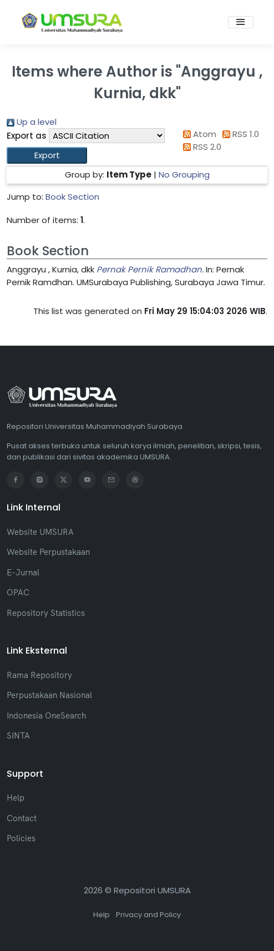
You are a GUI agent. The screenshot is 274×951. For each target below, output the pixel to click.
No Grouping (184, 174)
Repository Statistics (46, 613)
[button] (47, 155)
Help (15, 797)
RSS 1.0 (239, 134)
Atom (197, 134)
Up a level (32, 122)
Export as (27, 135)
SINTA (18, 735)
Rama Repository (39, 675)
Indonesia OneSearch (46, 715)
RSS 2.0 (200, 147)
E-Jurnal (23, 572)
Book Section (72, 197)
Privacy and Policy (148, 914)
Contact (22, 818)
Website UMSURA (40, 532)
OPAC (18, 592)
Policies (21, 838)
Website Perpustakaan (48, 552)
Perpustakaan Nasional (49, 695)
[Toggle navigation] (240, 22)
